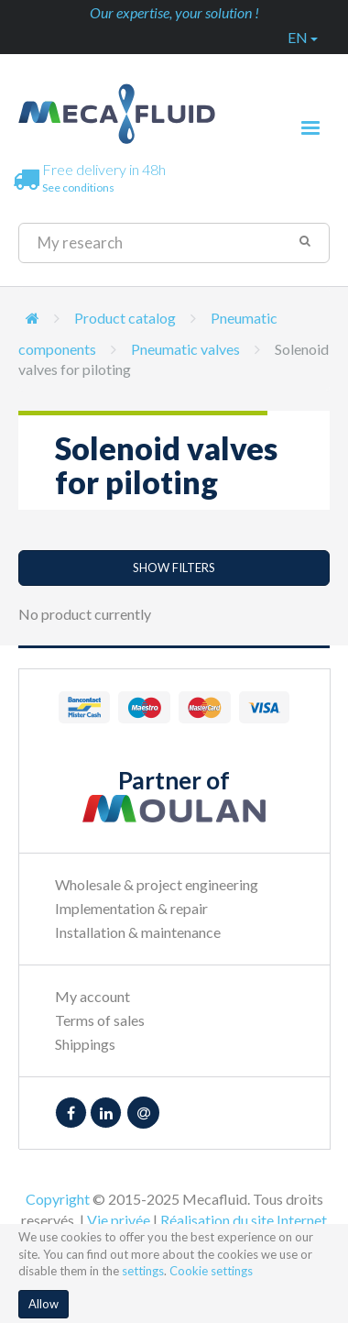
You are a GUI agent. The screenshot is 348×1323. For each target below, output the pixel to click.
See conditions (78, 187)
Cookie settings (211, 1270)
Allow (43, 1303)
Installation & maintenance (138, 932)
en (303, 37)
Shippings (85, 1044)
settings (143, 1270)
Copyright (58, 1198)
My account (92, 996)
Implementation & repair (131, 908)
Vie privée (118, 1220)
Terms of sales (100, 1020)
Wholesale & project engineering (156, 884)
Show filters (174, 567)
